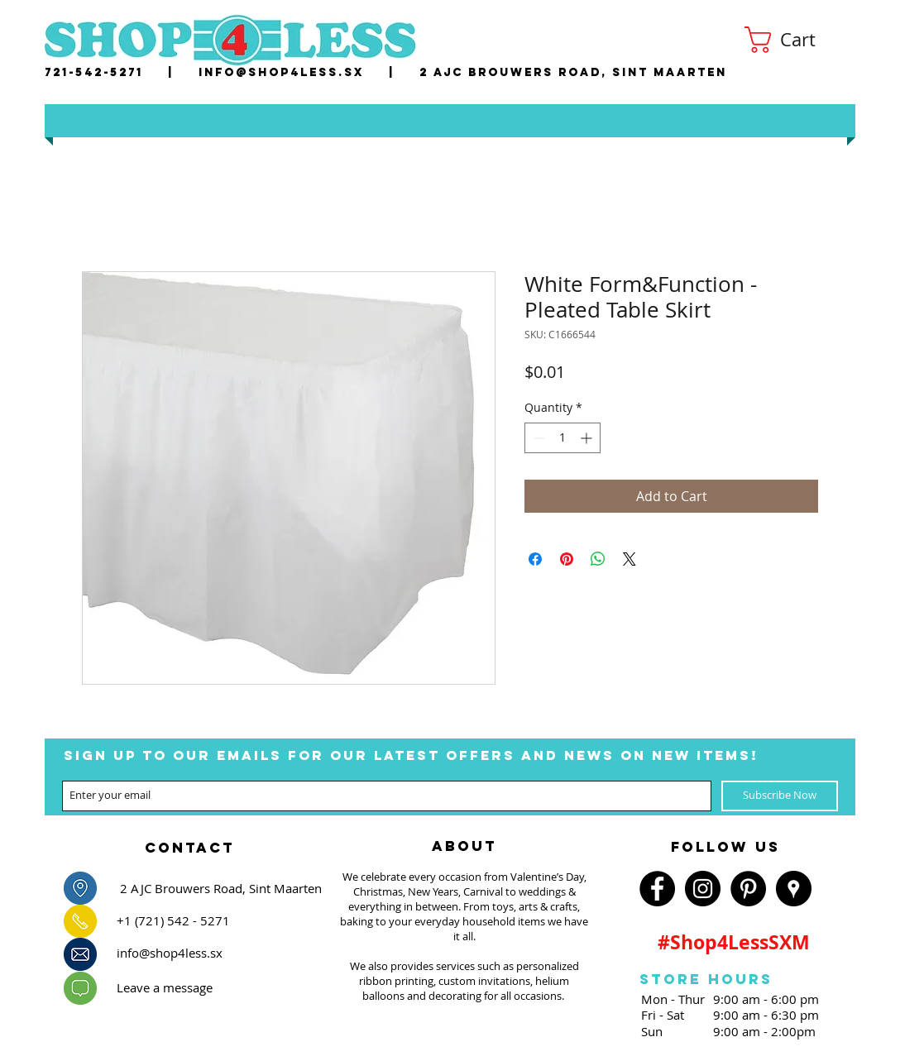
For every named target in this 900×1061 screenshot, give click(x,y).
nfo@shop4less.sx (284, 72)
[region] (189, 842)
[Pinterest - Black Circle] (748, 888)
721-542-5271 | (122, 72)
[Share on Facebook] (535, 559)
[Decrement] (537, 437)
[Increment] (587, 437)
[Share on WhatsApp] (598, 559)
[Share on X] (629, 559)
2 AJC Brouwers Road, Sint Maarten (573, 72)
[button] (794, 39)
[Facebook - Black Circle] (657, 888)
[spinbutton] (562, 437)
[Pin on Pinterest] (567, 559)
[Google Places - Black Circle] (793, 888)
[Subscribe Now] (779, 796)
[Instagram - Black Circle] (702, 888)
